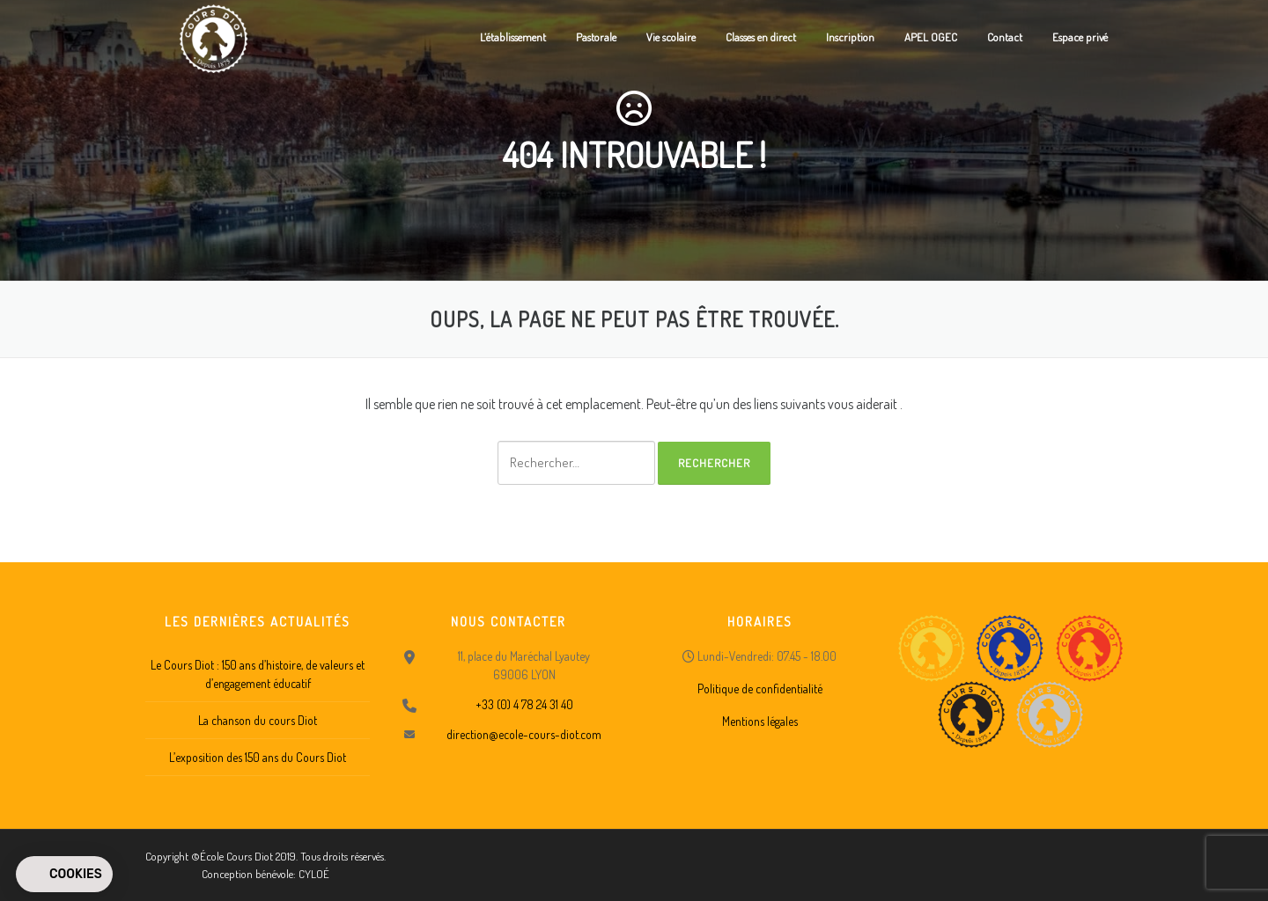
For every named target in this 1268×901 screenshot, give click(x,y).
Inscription (850, 37)
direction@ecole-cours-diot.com (523, 734)
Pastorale (596, 37)
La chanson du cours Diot (257, 720)
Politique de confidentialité (759, 688)
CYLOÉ (314, 874)
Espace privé (1080, 37)
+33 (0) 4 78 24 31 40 (524, 704)
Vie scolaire (671, 37)
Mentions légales (760, 721)
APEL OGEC (930, 37)
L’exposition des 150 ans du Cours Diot (257, 757)
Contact (1004, 37)
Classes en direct (761, 37)
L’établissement (513, 37)
